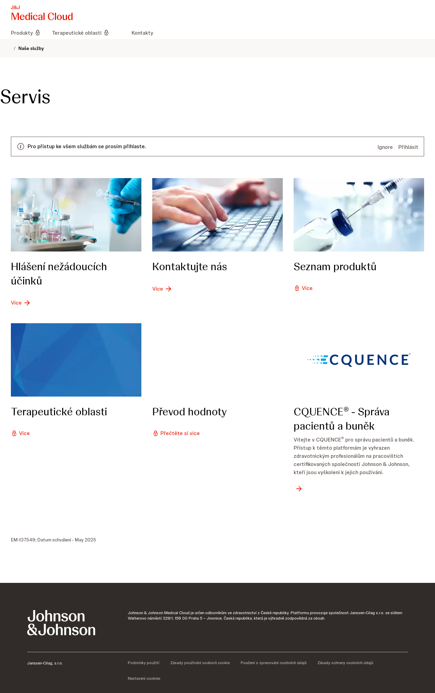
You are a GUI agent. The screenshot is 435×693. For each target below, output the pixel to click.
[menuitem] (29, 32)
